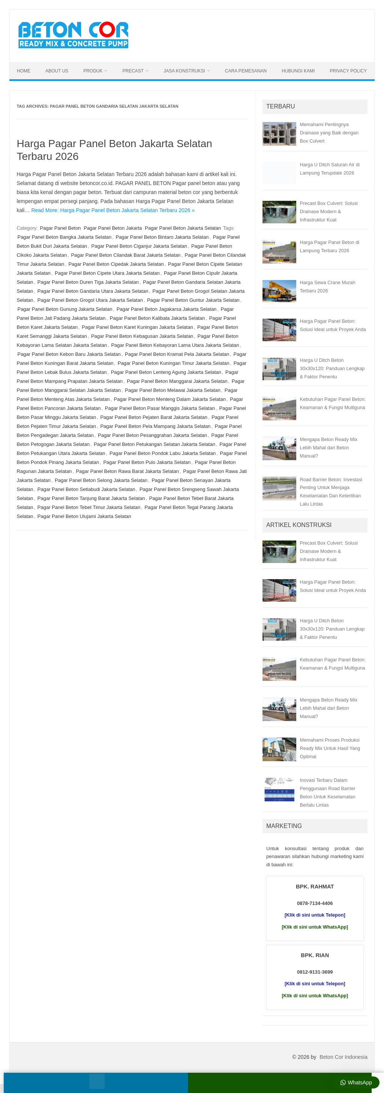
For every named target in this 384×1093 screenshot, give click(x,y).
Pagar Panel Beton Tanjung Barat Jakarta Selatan (91, 498)
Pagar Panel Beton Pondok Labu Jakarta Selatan (163, 453)
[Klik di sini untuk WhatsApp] (315, 927)
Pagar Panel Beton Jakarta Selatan (183, 228)
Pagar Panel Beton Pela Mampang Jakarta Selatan (155, 426)
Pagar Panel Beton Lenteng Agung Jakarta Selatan (166, 372)
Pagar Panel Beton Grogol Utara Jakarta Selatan (90, 300)
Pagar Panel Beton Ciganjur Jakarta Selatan (139, 246)
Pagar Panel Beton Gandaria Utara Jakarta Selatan (93, 291)
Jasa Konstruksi (184, 71)
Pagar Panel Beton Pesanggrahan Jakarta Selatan (152, 435)
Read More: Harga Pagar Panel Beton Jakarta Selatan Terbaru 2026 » (113, 210)
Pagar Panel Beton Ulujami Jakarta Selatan (84, 516)
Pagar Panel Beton (60, 228)
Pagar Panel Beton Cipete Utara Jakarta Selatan (107, 273)
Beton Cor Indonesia (344, 1057)
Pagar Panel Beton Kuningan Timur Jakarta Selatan (174, 363)
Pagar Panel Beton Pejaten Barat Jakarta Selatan (153, 417)
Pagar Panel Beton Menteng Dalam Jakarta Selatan (170, 399)
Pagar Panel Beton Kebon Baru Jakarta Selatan (68, 354)
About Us (56, 71)
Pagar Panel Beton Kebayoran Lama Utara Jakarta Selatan (175, 345)
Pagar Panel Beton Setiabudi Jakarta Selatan (86, 489)
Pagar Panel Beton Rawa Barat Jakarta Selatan (127, 471)
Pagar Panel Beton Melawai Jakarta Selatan (172, 390)
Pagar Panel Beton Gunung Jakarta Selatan (64, 309)
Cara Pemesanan (246, 71)
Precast (133, 71)
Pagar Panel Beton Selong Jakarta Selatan (101, 480)
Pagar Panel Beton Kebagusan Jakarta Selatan (142, 336)
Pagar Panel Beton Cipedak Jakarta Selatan (116, 264)
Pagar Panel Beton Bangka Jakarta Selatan (64, 237)
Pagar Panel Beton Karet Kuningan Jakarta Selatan (137, 327)
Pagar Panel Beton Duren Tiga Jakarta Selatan (88, 282)
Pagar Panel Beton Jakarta (113, 228)
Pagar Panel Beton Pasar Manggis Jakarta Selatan (160, 408)
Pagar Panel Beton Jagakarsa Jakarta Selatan (167, 309)
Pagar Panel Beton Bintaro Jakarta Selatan (162, 237)
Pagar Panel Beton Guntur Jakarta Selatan (193, 300)
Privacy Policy (348, 71)
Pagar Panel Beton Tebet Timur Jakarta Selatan (89, 507)
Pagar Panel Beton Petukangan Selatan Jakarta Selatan (154, 444)
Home (23, 71)
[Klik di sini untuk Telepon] (315, 915)
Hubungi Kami (298, 71)
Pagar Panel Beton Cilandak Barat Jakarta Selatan (125, 255)
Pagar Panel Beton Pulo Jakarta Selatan (146, 462)
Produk (92, 71)
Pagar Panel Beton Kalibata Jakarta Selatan (157, 318)
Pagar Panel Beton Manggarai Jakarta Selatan (177, 381)
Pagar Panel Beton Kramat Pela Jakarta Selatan (177, 354)
